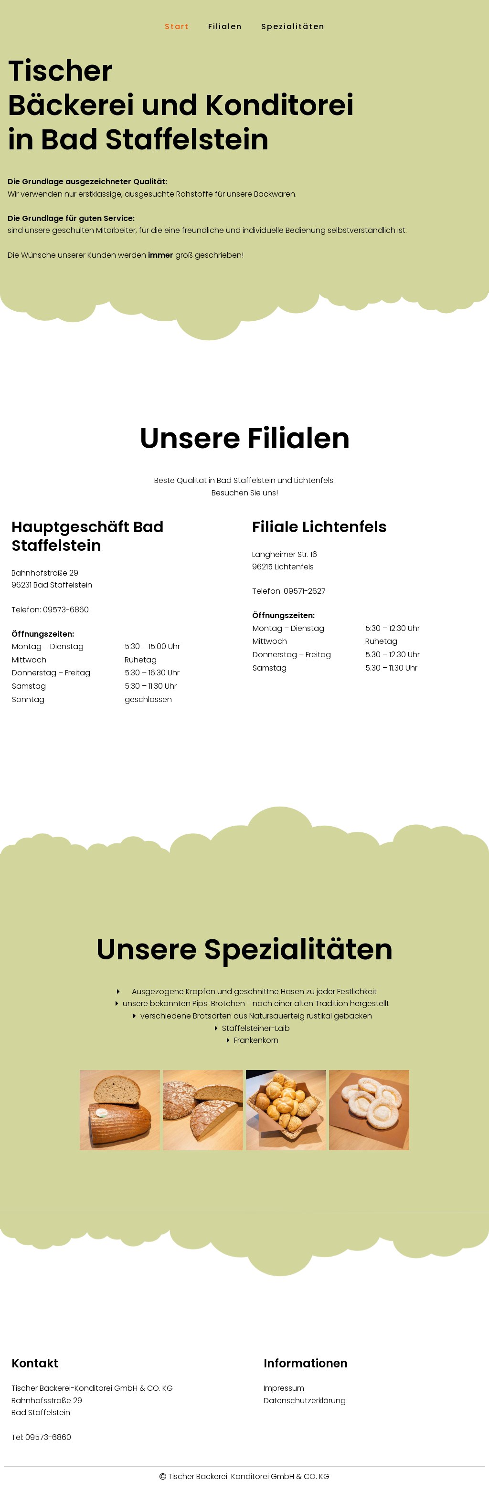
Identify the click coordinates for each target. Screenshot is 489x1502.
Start (177, 26)
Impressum (284, 1388)
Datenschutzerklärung (305, 1400)
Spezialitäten (293, 26)
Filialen (225, 26)
